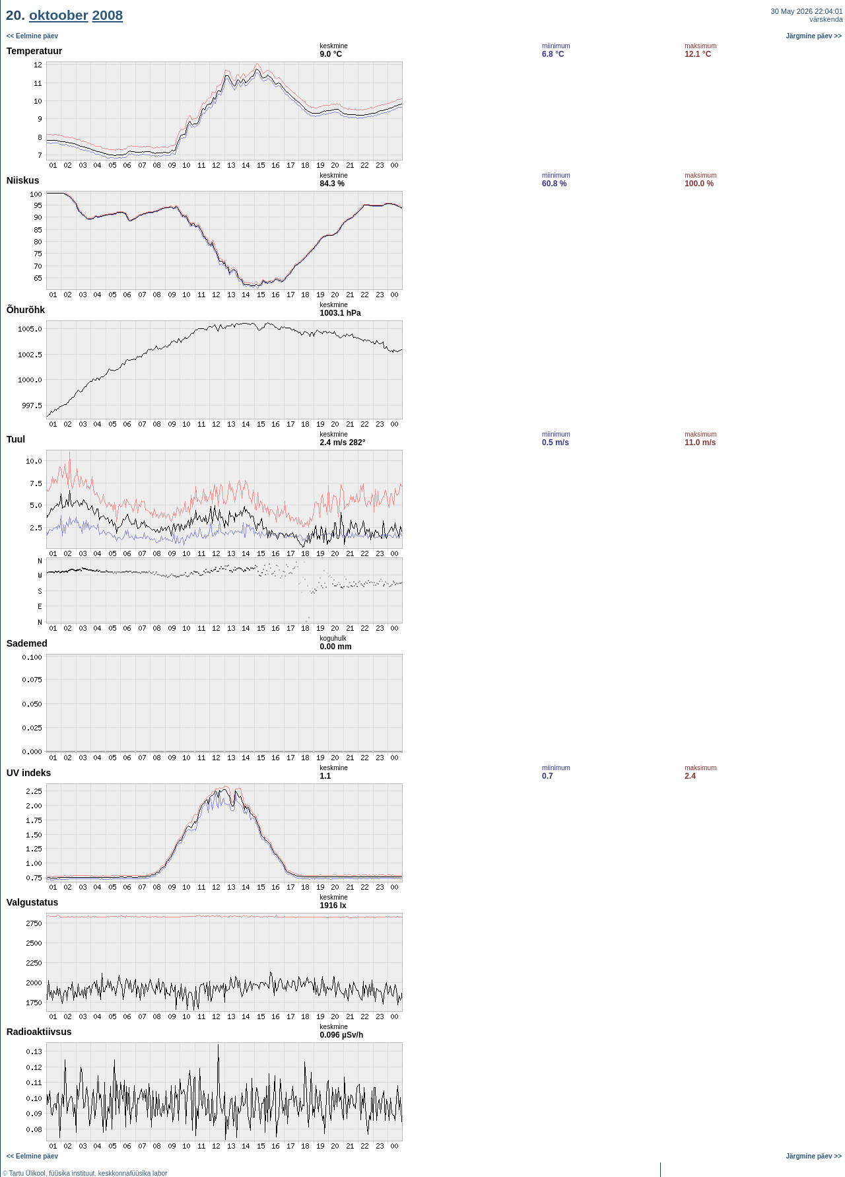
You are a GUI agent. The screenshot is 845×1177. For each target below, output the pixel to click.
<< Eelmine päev (32, 36)
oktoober (58, 14)
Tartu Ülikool (27, 1173)
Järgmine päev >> (814, 36)
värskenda (826, 19)
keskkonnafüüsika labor (133, 1173)
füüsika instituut (71, 1173)
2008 (107, 14)
